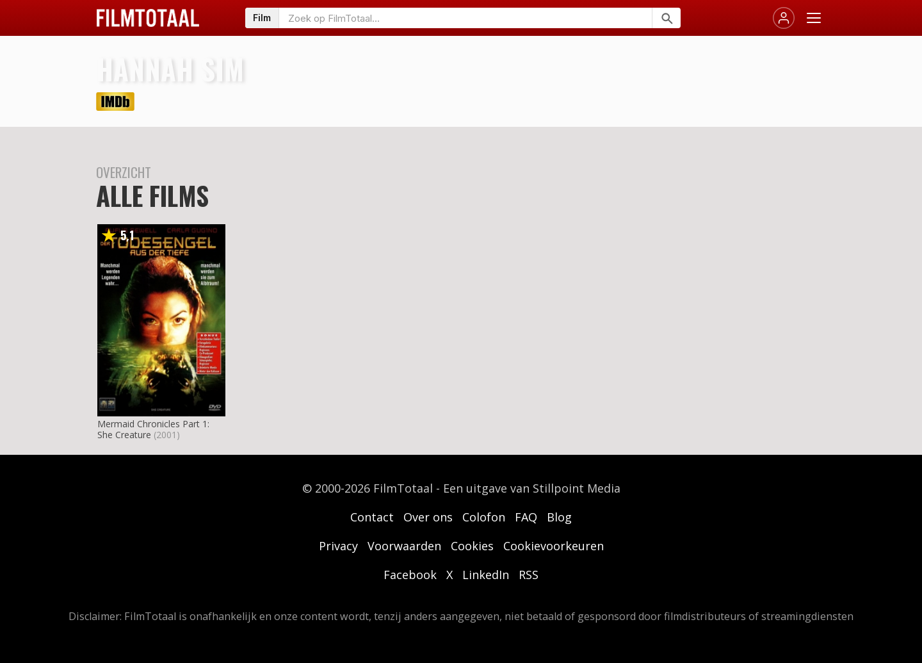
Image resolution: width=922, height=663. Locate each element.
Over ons (428, 517)
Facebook (410, 574)
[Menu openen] (813, 17)
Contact (372, 517)
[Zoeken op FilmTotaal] (465, 18)
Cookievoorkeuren (553, 545)
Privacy (338, 545)
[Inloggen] (784, 18)
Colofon (483, 517)
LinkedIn (485, 574)
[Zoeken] (666, 18)
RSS (528, 574)
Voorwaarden (404, 545)
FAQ (526, 517)
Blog (559, 517)
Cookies (472, 545)
